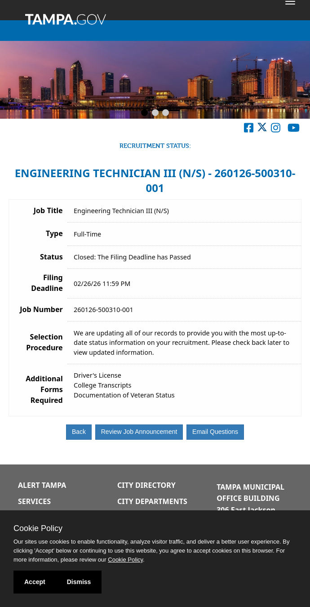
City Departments (152, 501)
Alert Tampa (42, 485)
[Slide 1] (144, 113)
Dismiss (79, 581)
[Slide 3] (165, 113)
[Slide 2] (155, 113)
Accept (34, 581)
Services (34, 501)
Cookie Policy (37, 528)
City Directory (146, 485)
